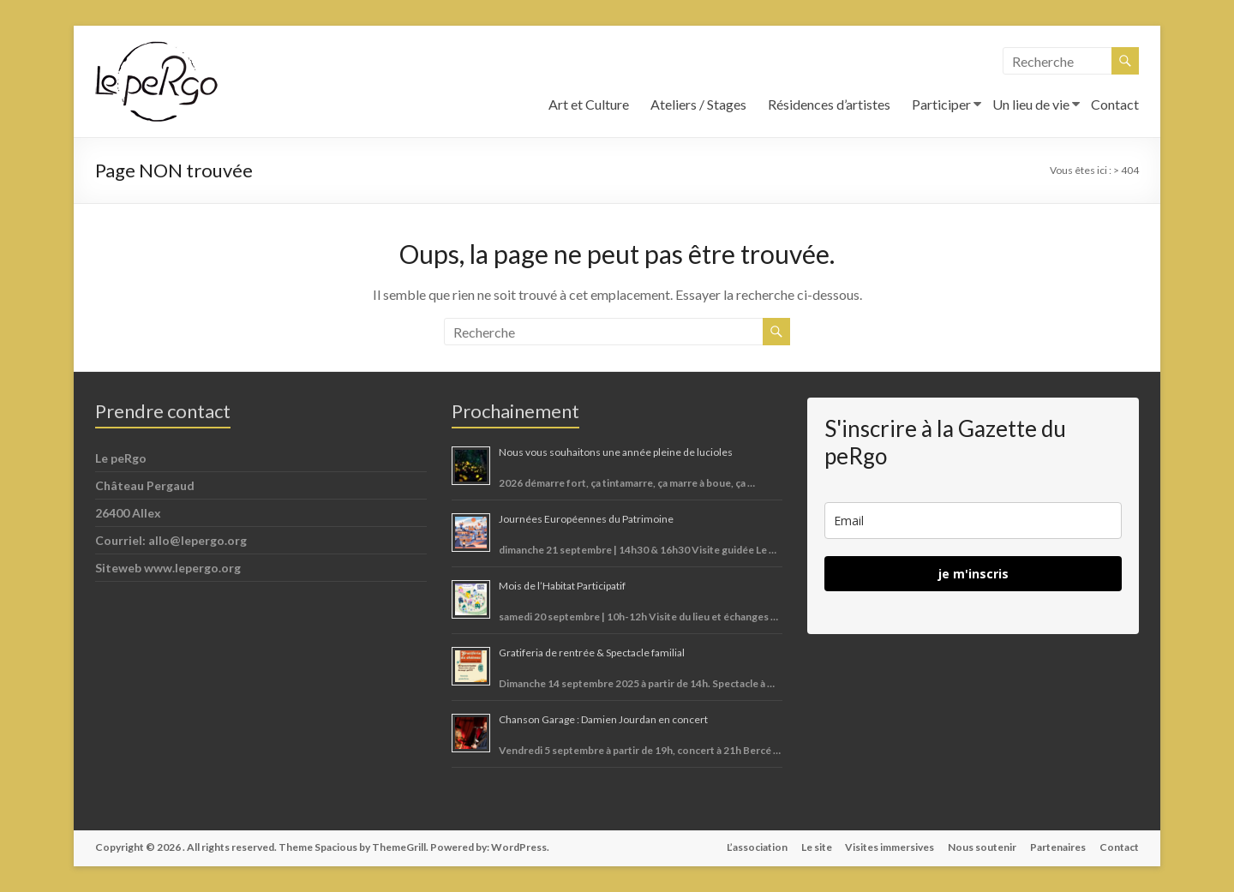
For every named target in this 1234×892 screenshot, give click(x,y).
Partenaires (1058, 847)
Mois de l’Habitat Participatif (562, 585)
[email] (973, 520)
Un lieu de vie (1030, 104)
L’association (756, 847)
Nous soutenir (982, 847)
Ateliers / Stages (698, 104)
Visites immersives (889, 847)
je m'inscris (973, 574)
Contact (1115, 104)
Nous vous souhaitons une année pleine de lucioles (616, 452)
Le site (815, 847)
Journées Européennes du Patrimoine (586, 518)
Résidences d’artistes (829, 104)
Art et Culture (588, 104)
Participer (941, 104)
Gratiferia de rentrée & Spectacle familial (592, 652)
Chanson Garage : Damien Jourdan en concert (603, 719)
